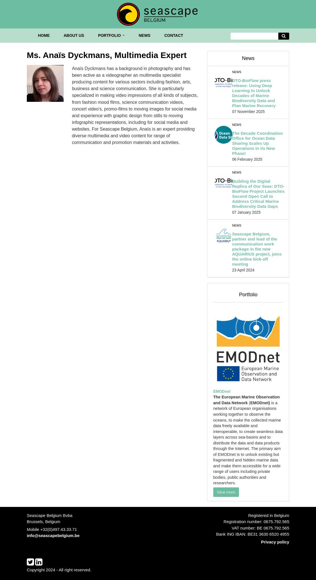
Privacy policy (275, 542)
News (144, 35)
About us (74, 35)
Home (44, 35)
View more (226, 492)
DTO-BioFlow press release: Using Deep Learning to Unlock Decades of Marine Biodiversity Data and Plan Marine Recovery (254, 93)
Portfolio (111, 35)
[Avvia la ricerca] (283, 36)
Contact (173, 35)
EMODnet (222, 391)
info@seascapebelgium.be (53, 535)
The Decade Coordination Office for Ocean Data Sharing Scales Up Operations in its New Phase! (257, 143)
